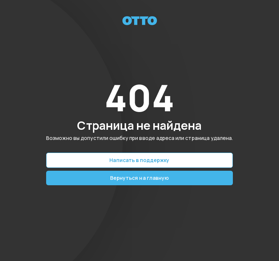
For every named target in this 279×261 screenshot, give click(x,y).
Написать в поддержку (139, 160)
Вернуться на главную (139, 177)
